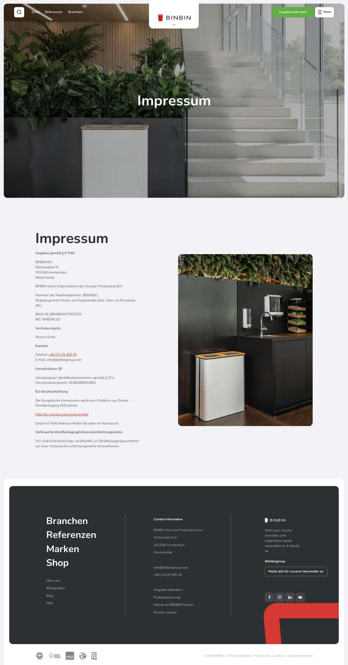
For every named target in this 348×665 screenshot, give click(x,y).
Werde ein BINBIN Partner (174, 605)
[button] (174, 25)
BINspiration (55, 588)
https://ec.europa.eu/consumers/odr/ (61, 414)
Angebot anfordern (293, 12)
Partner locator (165, 612)
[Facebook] (269, 597)
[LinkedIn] (289, 597)
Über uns (53, 580)
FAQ (49, 603)
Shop (35, 12)
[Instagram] (279, 597)
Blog (49, 596)
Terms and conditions (239, 655)
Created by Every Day (300, 655)
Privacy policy (263, 655)
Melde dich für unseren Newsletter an (296, 571)
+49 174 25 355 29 (62, 355)
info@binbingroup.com (171, 567)
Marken (62, 549)
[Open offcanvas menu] (324, 12)
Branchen (75, 12)
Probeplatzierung (167, 597)
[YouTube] (300, 597)
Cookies (279, 655)
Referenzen (54, 12)
